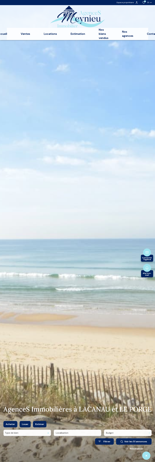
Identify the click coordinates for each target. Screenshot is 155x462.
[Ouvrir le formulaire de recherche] (104, 444)
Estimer (39, 427)
